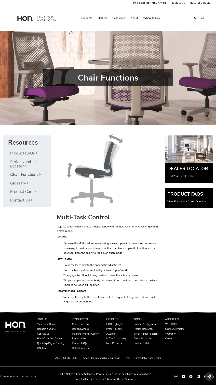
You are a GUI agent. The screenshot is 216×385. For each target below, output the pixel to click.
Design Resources (144, 329)
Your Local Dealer (46, 324)
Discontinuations (143, 338)
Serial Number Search (146, 333)
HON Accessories (81, 348)
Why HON (171, 324)
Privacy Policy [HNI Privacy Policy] (103, 374)
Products (86, 18)
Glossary (18, 183)
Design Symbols (80, 329)
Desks (127, 358)
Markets (102, 18)
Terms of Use (114, 379)
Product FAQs (22, 153)
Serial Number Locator (23, 164)
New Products (114, 343)
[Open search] (195, 18)
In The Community (116, 338)
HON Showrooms (174, 329)
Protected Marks (83, 379)
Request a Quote (200, 3)
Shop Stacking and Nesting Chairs (101, 358)
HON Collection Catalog (50, 338)
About (134, 18)
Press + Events (114, 329)
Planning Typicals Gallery (85, 333)
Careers (169, 338)
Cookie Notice (65, 374)
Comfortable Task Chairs (147, 358)
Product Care (22, 191)
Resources (118, 18)
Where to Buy (151, 18)
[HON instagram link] (176, 376)
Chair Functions (80, 324)
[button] (202, 17)
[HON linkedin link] (198, 376)
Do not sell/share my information (131, 374)
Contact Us (178, 3)
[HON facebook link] (190, 376)
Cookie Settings (84, 374)
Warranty (170, 333)
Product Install (141, 343)
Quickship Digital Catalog (50, 343)
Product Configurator (145, 324)
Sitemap (99, 379)
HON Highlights (114, 324)
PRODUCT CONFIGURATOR (149, 3)
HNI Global (43, 348)
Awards (110, 333)
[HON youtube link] (183, 376)
